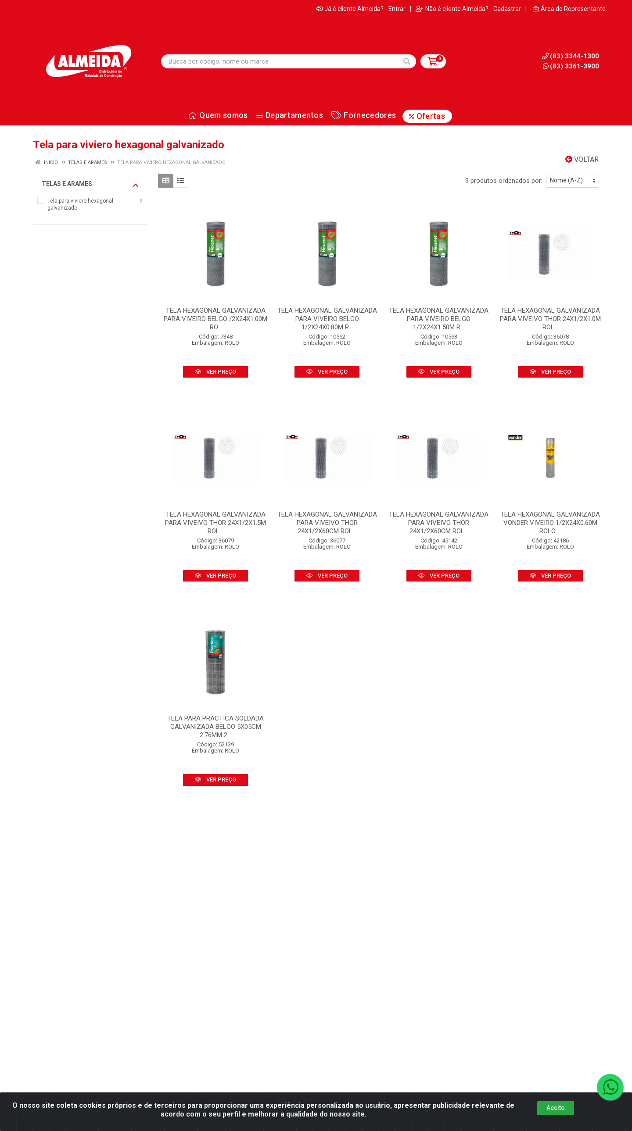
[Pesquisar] (407, 61)
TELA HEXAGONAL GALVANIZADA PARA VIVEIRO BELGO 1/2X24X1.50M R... (438, 319)
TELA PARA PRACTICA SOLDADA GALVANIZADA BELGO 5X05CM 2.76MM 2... (215, 726)
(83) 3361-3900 (571, 66)
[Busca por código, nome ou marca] (279, 61)
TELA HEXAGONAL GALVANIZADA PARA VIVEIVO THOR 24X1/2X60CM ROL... (327, 522)
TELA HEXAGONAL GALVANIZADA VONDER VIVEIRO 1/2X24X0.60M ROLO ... (550, 522)
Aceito (555, 1107)
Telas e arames (90, 184)
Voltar (582, 159)
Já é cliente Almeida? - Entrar (361, 9)
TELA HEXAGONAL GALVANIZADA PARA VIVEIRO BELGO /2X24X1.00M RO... (215, 319)
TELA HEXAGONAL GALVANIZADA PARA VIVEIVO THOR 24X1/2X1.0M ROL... (550, 319)
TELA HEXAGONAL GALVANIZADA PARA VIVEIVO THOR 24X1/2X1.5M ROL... (215, 522)
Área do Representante (569, 9)
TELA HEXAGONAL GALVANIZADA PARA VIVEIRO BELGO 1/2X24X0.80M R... (327, 319)
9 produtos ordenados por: (503, 181)
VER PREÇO (215, 371)
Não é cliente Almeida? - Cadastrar (468, 9)
